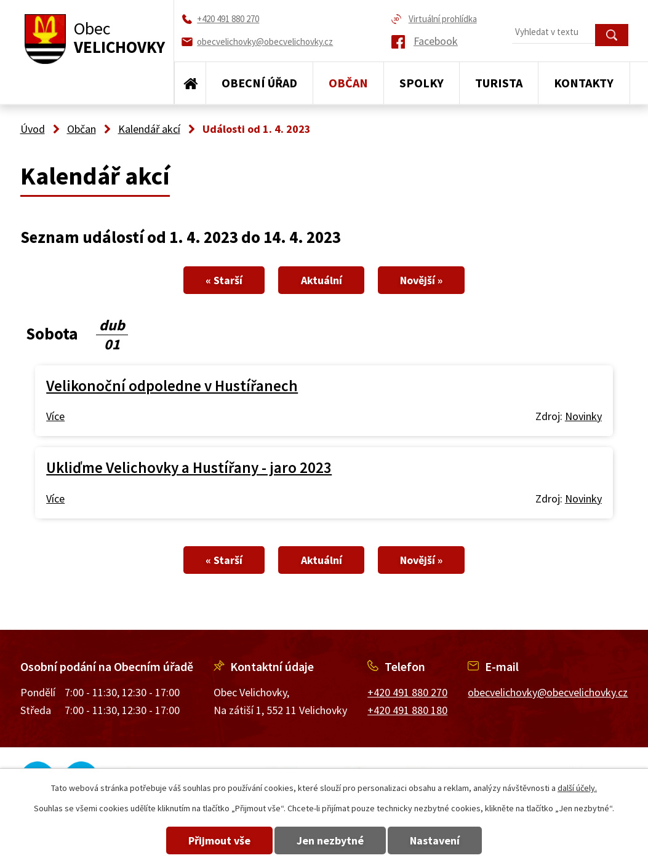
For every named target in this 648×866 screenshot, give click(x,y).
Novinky (583, 416)
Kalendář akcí (149, 129)
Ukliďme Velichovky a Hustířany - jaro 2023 (189, 467)
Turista (498, 82)
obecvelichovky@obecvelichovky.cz (548, 692)
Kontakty (584, 82)
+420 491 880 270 (407, 692)
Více (55, 416)
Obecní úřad (259, 82)
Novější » (432, 280)
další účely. (577, 787)
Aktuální (321, 280)
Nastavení (446, 840)
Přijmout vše (208, 840)
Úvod (190, 83)
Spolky (421, 82)
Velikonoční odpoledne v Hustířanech (172, 385)
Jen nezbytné (330, 840)
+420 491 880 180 (407, 710)
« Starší (213, 280)
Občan (348, 82)
